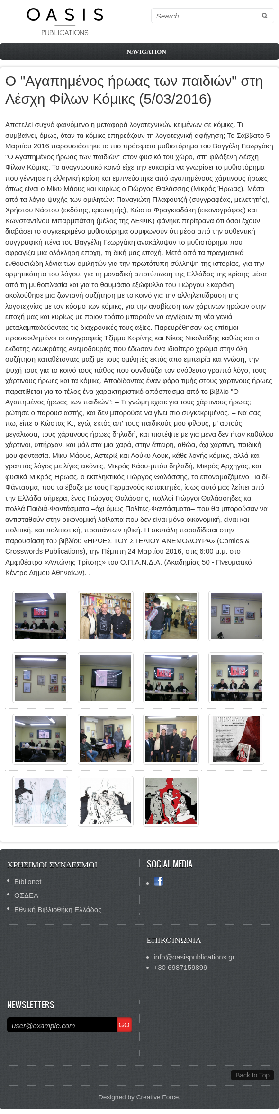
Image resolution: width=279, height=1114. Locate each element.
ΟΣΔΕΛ (26, 895)
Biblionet (28, 881)
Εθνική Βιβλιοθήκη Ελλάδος (57, 909)
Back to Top (252, 1075)
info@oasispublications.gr (194, 957)
